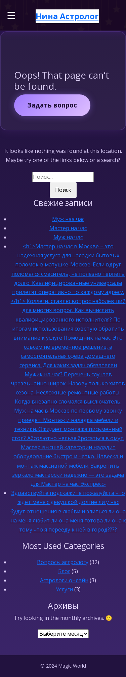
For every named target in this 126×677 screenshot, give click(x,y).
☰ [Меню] (11, 15)
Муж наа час (68, 219)
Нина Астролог (67, 16)
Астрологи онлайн (64, 580)
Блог (64, 571)
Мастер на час (68, 228)
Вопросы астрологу (62, 562)
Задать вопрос (52, 105)
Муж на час (68, 237)
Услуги (64, 589)
